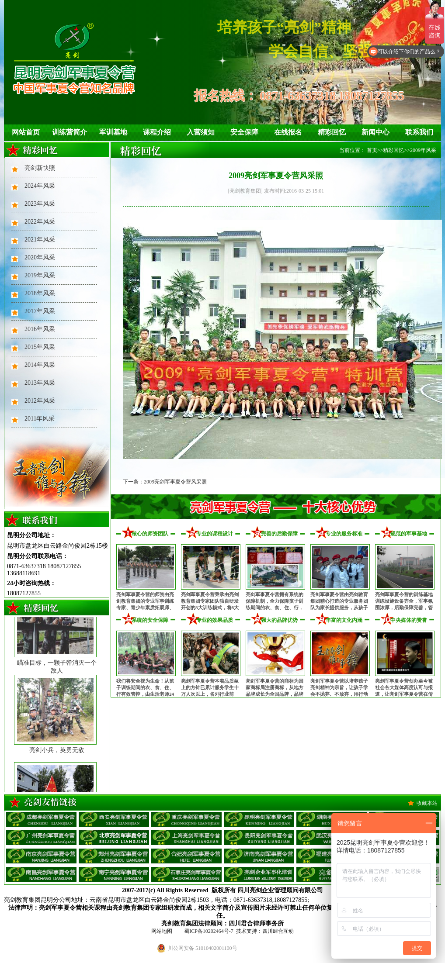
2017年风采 (39, 311)
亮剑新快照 (39, 168)
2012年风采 (39, 400)
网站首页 (26, 132)
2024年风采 (39, 186)
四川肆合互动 (278, 931)
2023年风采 (39, 203)
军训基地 (113, 132)
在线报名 (288, 132)
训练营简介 (69, 132)
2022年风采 (39, 221)
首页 (372, 150)
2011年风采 (39, 418)
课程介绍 (157, 132)
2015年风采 (39, 347)
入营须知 (201, 132)
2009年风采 (423, 150)
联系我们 (419, 132)
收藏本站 (427, 803)
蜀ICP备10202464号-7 (208, 931)
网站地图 (161, 931)
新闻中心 (375, 132)
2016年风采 (39, 329)
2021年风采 (39, 239)
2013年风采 (39, 383)
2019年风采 (39, 275)
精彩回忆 (332, 132)
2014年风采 (39, 365)
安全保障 (244, 132)
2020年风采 (39, 257)
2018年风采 (39, 293)
